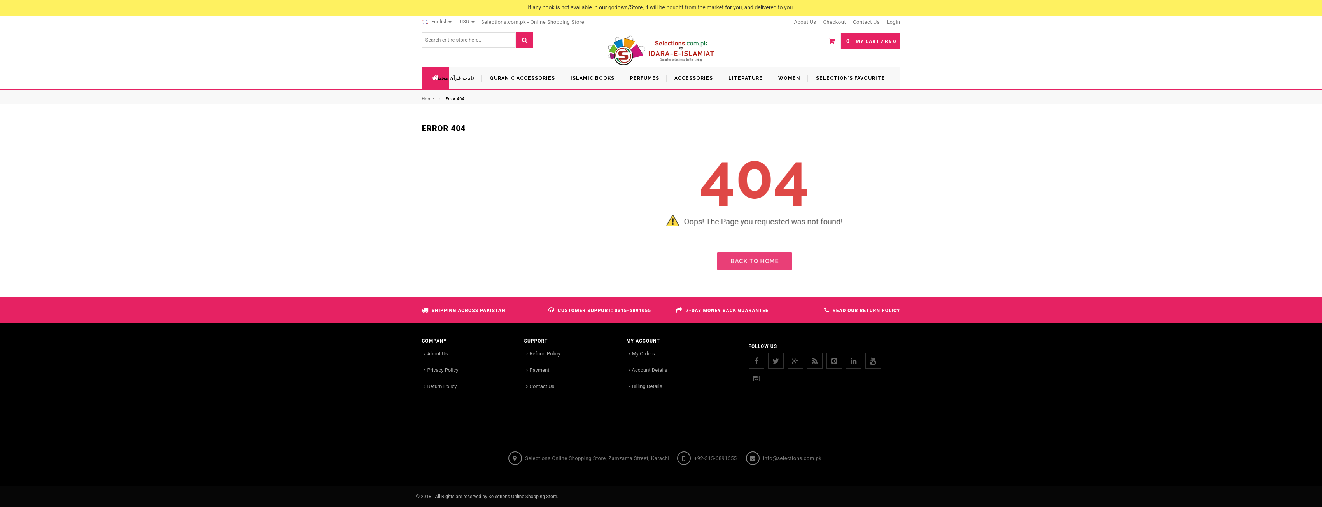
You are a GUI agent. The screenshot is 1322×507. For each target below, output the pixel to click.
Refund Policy (545, 354)
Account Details (649, 370)
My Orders (643, 354)
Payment (540, 370)
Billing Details (647, 386)
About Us (437, 354)
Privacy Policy (443, 370)
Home (428, 98)
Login (893, 22)
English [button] (437, 21)
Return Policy (442, 386)
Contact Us (542, 386)
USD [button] (467, 21)
